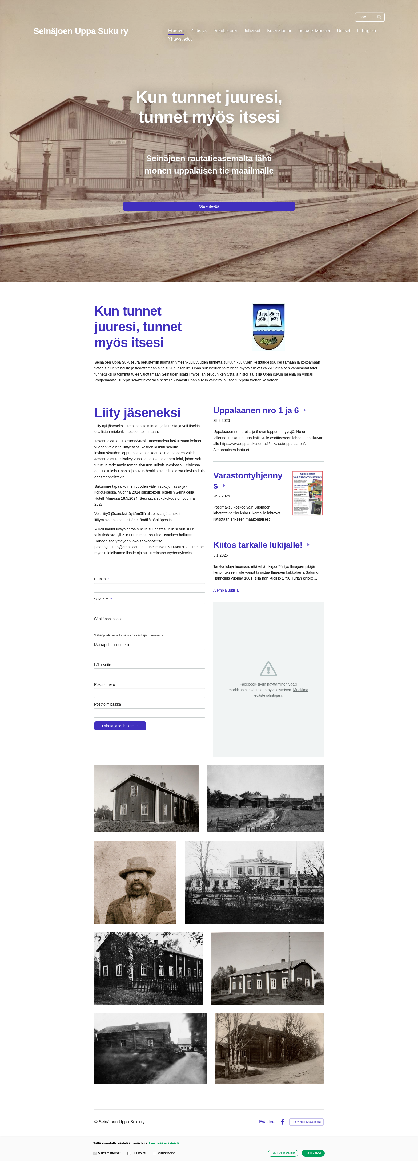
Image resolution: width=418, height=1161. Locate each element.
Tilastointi (136, 1153)
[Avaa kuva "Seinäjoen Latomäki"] (265, 798)
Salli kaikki (313, 1153)
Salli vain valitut (283, 1153)
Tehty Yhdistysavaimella (306, 1121)
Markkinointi (164, 1153)
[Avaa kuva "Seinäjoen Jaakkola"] (269, 1048)
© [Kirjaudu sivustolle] (96, 1122)
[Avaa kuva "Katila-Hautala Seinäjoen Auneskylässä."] (148, 968)
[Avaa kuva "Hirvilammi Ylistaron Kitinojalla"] (150, 1048)
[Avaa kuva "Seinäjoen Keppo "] (146, 798)
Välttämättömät (106, 1153)
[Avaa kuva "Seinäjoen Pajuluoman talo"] (267, 968)
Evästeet (267, 1122)
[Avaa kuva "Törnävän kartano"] (254, 882)
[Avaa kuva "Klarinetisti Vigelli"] (135, 882)
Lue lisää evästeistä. (164, 1143)
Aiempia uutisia (226, 590)
